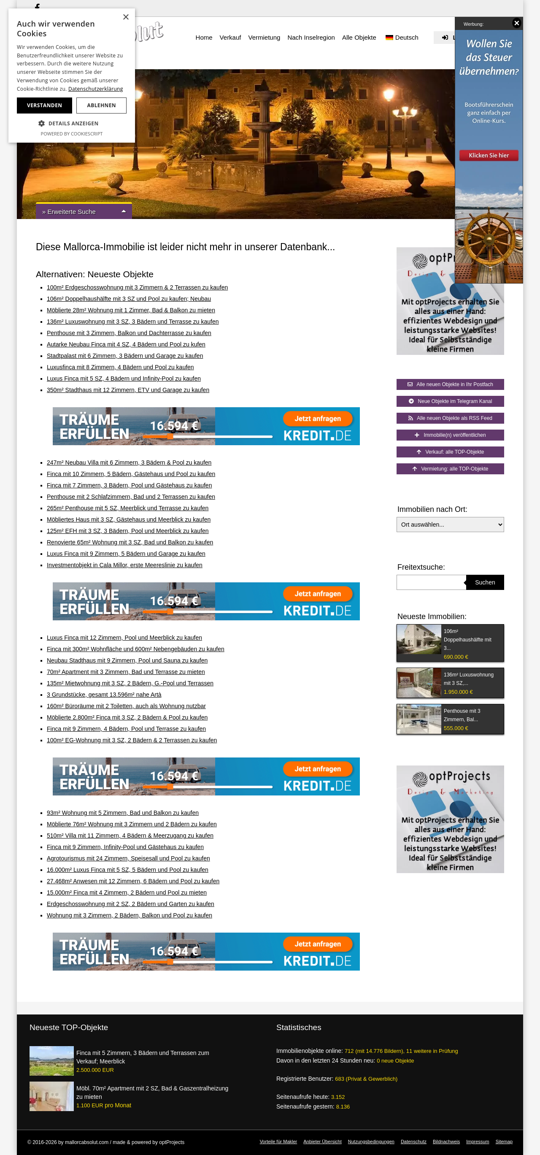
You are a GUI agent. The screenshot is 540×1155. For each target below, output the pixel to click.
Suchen (485, 582)
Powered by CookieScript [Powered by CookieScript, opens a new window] (72, 133)
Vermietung (264, 37)
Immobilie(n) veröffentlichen (450, 435)
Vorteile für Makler (278, 1141)
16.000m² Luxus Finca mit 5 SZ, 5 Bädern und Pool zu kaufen (127, 869)
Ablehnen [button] (101, 105)
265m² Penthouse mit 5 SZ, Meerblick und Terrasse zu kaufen (127, 508)
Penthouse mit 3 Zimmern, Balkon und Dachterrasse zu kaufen (129, 333)
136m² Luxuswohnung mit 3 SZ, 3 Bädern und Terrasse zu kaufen (133, 321)
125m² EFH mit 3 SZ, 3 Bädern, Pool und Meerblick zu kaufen (128, 530)
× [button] (125, 17)
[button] (72, 123)
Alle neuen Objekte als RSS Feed (450, 418)
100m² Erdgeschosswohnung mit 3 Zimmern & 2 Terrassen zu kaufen (137, 287)
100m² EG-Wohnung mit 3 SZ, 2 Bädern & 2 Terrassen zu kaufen (132, 740)
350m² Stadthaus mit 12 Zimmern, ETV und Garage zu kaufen (128, 390)
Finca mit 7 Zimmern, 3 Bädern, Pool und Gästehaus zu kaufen (129, 485)
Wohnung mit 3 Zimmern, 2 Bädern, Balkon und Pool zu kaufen (129, 915)
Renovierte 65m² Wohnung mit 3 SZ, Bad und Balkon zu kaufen (130, 542)
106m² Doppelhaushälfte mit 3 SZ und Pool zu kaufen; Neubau (129, 298)
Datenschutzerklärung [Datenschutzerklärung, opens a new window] (95, 88)
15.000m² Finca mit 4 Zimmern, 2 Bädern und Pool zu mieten (127, 892)
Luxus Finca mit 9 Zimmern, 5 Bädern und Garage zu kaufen (126, 553)
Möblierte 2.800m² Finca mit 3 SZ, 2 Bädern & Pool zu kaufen (127, 717)
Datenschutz (414, 1141)
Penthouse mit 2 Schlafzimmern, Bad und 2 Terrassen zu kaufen (131, 496)
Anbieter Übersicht (322, 1141)
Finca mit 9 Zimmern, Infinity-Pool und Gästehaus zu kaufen (125, 847)
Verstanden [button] (44, 105)
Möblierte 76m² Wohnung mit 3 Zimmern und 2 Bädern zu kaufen (132, 824)
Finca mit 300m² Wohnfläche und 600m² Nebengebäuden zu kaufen (135, 649)
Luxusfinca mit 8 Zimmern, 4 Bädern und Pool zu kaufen (120, 367)
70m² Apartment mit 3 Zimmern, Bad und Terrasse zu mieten (126, 671)
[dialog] (71, 75)
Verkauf (230, 37)
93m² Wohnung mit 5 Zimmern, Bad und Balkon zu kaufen (123, 812)
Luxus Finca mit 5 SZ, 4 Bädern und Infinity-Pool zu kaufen (124, 378)
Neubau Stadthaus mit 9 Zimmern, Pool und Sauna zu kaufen (127, 660)
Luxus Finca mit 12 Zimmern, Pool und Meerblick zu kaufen (124, 637)
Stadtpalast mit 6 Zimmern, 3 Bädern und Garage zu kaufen (125, 355)
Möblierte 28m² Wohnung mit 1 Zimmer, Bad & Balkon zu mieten (131, 310)
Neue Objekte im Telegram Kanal (450, 401)
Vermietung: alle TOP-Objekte (451, 469)
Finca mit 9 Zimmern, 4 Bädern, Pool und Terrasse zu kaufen (126, 728)
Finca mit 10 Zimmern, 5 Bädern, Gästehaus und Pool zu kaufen (131, 474)
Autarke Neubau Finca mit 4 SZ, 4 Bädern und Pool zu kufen (126, 344)
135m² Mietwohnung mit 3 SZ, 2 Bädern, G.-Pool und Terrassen (130, 683)
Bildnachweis (446, 1141)
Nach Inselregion (311, 37)
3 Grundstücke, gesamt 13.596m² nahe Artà (104, 694)
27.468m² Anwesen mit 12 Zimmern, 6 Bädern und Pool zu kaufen (133, 881)
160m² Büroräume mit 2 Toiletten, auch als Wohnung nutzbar (126, 706)
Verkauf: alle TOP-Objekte (450, 452)
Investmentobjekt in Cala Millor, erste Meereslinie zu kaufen (124, 565)
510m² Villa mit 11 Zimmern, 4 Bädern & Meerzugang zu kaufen (130, 835)
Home (204, 37)
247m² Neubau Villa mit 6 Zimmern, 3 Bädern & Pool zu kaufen (129, 462)
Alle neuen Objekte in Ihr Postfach (450, 384)
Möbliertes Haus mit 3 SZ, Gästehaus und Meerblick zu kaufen (129, 519)
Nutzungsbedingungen (371, 1141)
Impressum (477, 1141)
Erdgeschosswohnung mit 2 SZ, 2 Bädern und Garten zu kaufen (130, 904)
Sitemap (504, 1141)
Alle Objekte (359, 37)
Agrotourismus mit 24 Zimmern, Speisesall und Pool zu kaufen (128, 858)
